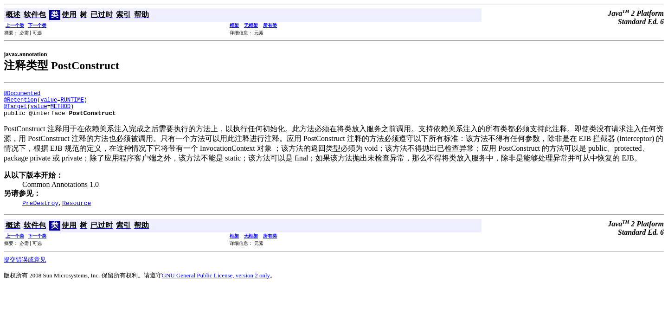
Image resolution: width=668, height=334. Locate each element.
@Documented (22, 94)
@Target (15, 110)
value (48, 102)
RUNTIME (72, 102)
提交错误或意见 (25, 265)
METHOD (61, 110)
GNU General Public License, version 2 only (216, 280)
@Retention (20, 102)
